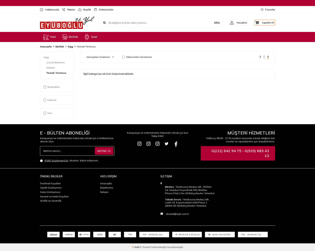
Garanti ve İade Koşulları (54, 196)
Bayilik (83, 9)
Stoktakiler (51, 86)
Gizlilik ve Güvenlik (50, 200)
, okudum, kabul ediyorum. (69, 160)
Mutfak (70, 37)
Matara (50, 67)
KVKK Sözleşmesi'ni (56, 160)
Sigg (70, 46)
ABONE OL (104, 151)
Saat (90, 37)
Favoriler (268, 9)
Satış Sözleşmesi (50, 192)
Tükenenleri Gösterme (137, 56)
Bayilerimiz (106, 187)
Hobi (49, 37)
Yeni (47, 113)
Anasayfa (46, 46)
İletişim (67, 9)
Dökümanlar (102, 9)
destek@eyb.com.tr (177, 213)
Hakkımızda (48, 9)
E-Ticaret (145, 247)
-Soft (136, 247)
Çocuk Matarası (55, 62)
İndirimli (49, 99)
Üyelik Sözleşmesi (50, 187)
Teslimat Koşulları (50, 183)
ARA (212, 22)
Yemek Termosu (56, 72)
